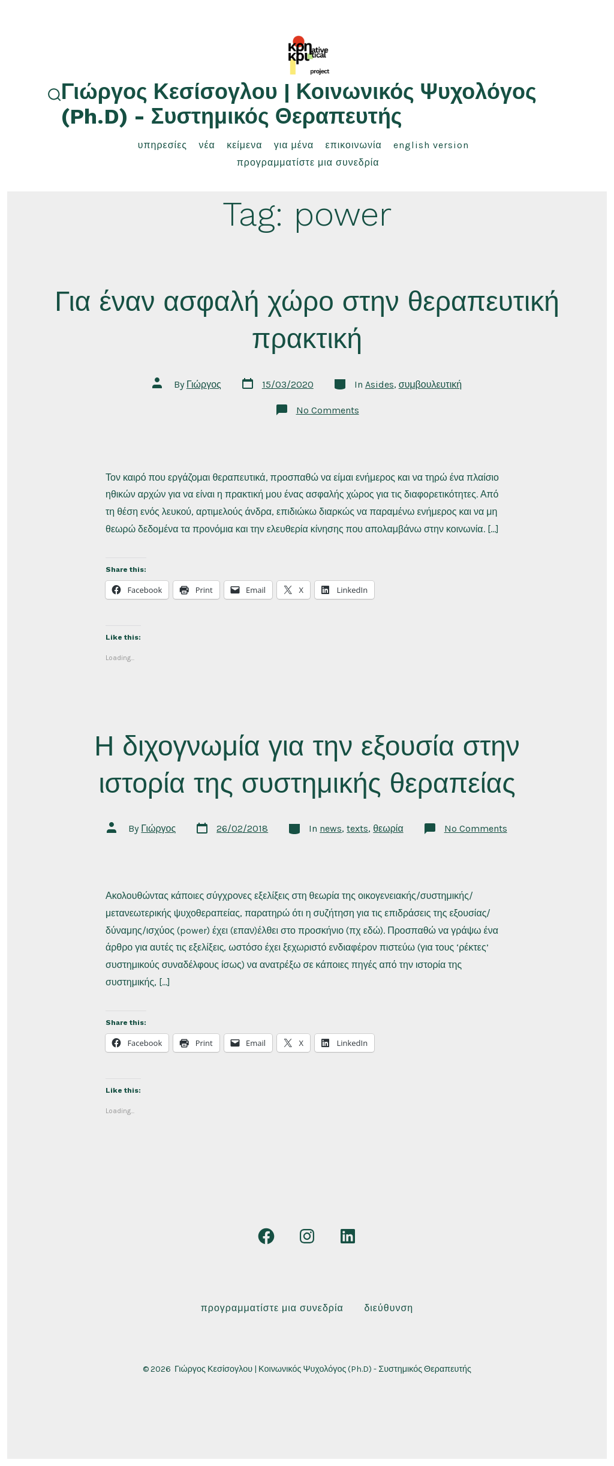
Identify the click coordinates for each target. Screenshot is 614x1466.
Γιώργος (203, 384)
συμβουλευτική (430, 384)
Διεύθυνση (388, 1308)
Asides (379, 384)
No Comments (327, 410)
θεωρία (388, 828)
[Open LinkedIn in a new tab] (348, 1236)
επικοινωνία (354, 145)
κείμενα (244, 145)
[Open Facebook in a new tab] (266, 1236)
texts (357, 828)
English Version (431, 145)
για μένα (294, 145)
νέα (206, 145)
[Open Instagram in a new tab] (307, 1236)
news (331, 828)
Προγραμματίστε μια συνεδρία (308, 162)
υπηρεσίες (162, 145)
